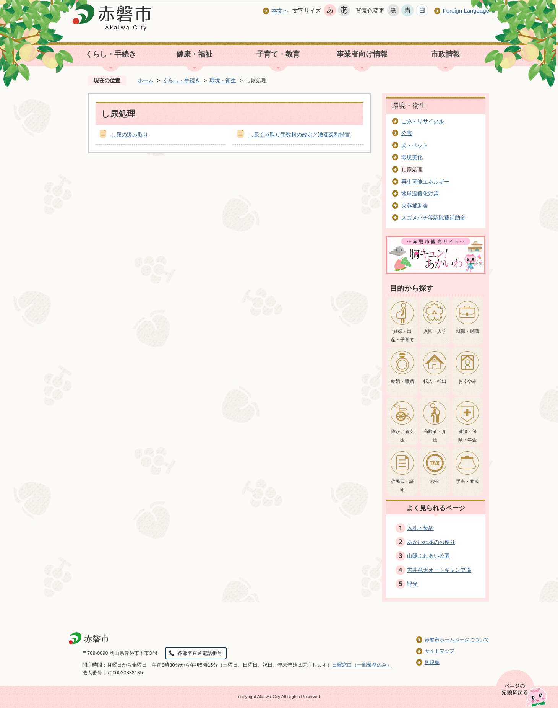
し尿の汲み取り (129, 135)
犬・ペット (414, 145)
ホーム (146, 80)
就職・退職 (467, 331)
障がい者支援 (402, 435)
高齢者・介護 (434, 435)
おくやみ (467, 381)
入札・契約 (420, 528)
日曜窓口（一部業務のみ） (362, 665)
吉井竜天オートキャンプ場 (439, 570)
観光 (412, 584)
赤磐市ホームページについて (457, 640)
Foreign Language (466, 10)
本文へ (280, 10)
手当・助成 (467, 481)
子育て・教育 (278, 54)
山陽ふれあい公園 (428, 556)
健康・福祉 (194, 54)
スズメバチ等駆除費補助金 (433, 218)
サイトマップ (439, 651)
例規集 (432, 662)
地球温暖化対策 (420, 193)
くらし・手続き (110, 54)
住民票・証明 (402, 485)
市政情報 (445, 54)
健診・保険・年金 (467, 435)
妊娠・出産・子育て (402, 335)
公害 (406, 133)
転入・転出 (434, 381)
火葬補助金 (414, 206)
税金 (435, 481)
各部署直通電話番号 (199, 653)
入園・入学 (434, 331)
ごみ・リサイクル (422, 121)
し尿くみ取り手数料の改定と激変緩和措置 (299, 135)
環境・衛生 (222, 80)
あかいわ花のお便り (431, 542)
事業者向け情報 (362, 54)
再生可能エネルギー (425, 182)
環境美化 (412, 157)
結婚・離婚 (402, 381)
